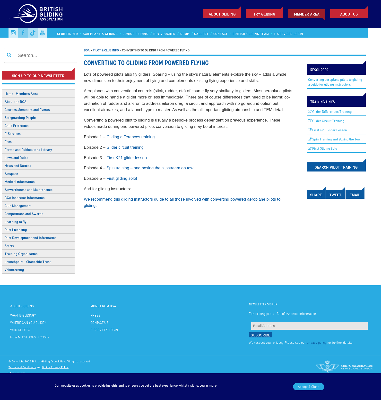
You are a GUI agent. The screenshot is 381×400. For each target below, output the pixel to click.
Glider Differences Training (330, 111)
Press (95, 315)
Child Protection (17, 125)
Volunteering (14, 270)
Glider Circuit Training (326, 121)
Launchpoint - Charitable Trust (28, 262)
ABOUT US (349, 14)
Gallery (201, 34)
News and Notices (18, 165)
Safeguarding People (20, 117)
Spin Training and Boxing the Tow (334, 139)
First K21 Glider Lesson (327, 130)
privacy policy (317, 342)
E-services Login (288, 34)
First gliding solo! (121, 178)
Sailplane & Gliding (100, 34)
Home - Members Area (21, 93)
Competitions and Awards (24, 214)
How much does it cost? (29, 337)
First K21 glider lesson (126, 157)
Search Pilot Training (336, 167)
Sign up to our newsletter (38, 75)
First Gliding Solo (322, 148)
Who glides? (20, 330)
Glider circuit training (125, 147)
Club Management (18, 206)
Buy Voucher (164, 34)
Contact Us (99, 322)
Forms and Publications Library (28, 149)
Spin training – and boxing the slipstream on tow (149, 168)
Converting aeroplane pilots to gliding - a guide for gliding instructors (336, 81)
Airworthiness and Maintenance (28, 190)
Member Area (307, 14)
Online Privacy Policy (55, 367)
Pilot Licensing (16, 230)
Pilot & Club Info (106, 50)
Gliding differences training (131, 137)
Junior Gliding (135, 34)
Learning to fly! (16, 222)
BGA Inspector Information (25, 198)
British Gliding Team (251, 34)
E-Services (13, 133)
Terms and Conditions (22, 367)
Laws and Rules (16, 157)
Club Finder (67, 34)
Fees (8, 141)
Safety (9, 246)
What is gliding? (23, 315)
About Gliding (222, 14)
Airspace (11, 173)
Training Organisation (21, 254)
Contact (220, 34)
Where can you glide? (28, 322)
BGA (87, 50)
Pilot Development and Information (31, 238)
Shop (184, 34)
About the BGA (15, 101)
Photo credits (17, 373)
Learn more (207, 385)
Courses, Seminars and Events (27, 109)
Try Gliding (264, 14)
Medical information (20, 182)
